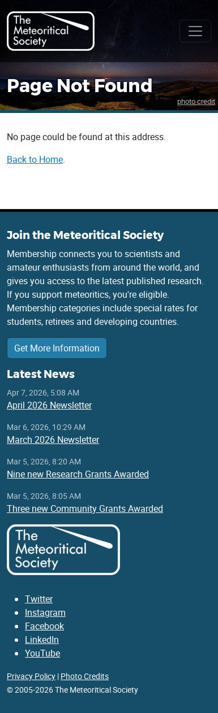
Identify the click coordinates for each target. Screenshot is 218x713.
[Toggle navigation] (195, 31)
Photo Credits (85, 676)
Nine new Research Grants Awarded (78, 474)
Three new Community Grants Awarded (85, 508)
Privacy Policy (31, 676)
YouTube (42, 653)
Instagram (45, 612)
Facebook (44, 626)
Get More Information (57, 348)
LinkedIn (42, 639)
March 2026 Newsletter (53, 439)
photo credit (196, 101)
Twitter (39, 599)
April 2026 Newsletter (49, 405)
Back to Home (35, 159)
